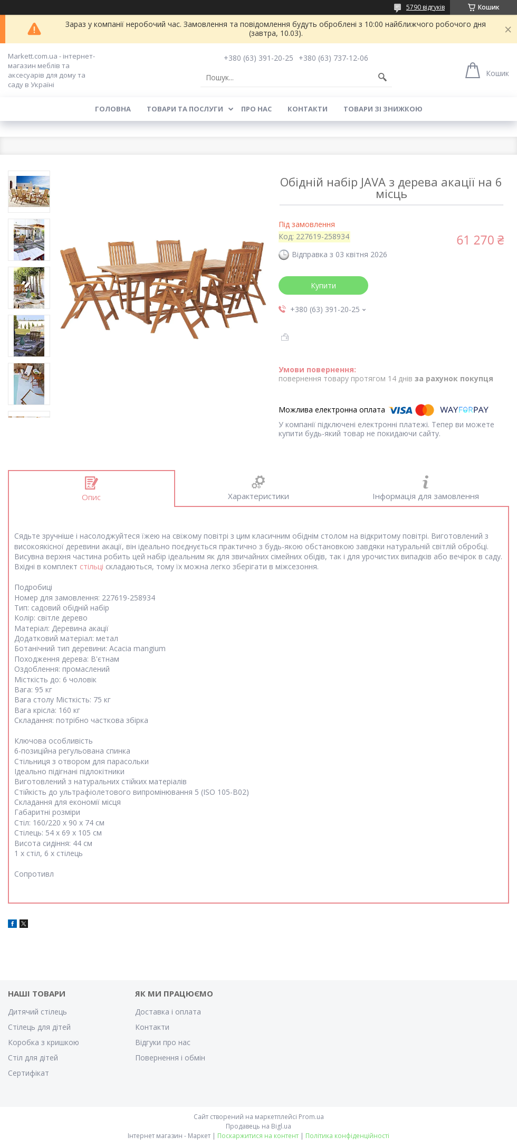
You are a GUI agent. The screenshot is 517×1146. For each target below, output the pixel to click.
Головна (113, 109)
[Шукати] (382, 78)
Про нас (256, 109)
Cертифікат (28, 1073)
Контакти (308, 109)
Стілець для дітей (39, 1027)
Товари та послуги (185, 109)
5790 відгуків (425, 7)
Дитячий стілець (37, 1012)
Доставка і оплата (168, 1012)
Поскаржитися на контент (258, 1135)
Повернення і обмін (170, 1058)
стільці (91, 566)
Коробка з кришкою (43, 1042)
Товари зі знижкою (383, 109)
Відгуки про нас (162, 1042)
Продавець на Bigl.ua (258, 1126)
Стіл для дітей (33, 1058)
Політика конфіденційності (347, 1135)
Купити (323, 285)
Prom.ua (311, 1116)
